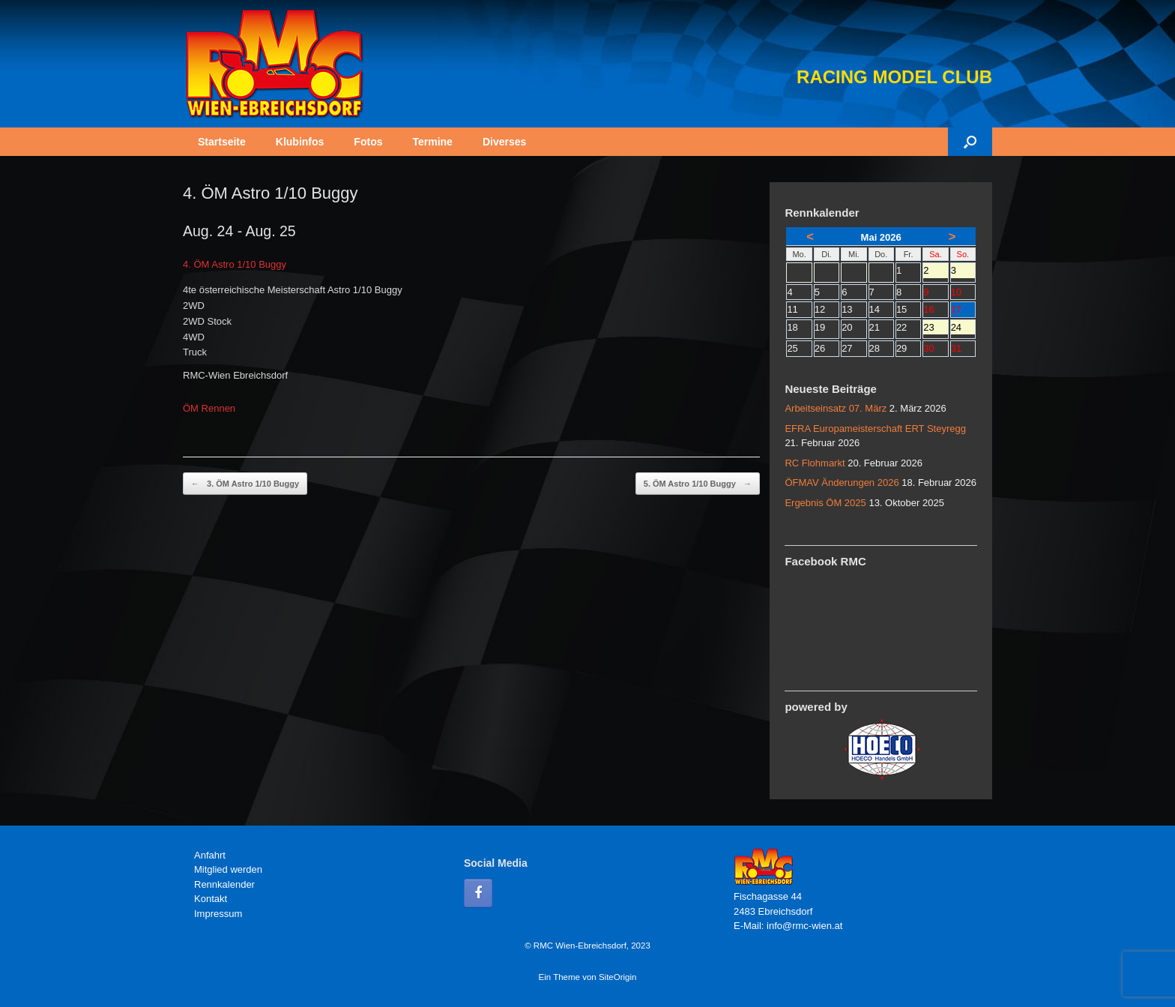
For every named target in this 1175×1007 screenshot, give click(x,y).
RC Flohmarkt (815, 463)
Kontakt (210, 898)
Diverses (504, 142)
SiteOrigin (618, 977)
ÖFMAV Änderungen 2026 (841, 482)
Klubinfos (300, 142)
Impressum (218, 913)
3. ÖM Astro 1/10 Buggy (245, 484)
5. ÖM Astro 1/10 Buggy (698, 484)
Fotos (368, 142)
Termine (432, 142)
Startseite (222, 142)
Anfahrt (210, 855)
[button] (970, 141)
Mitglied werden (228, 869)
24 (963, 328)
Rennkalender (224, 884)
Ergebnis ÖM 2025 (825, 502)
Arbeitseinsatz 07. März (835, 408)
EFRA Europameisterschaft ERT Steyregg (875, 428)
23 (935, 328)
